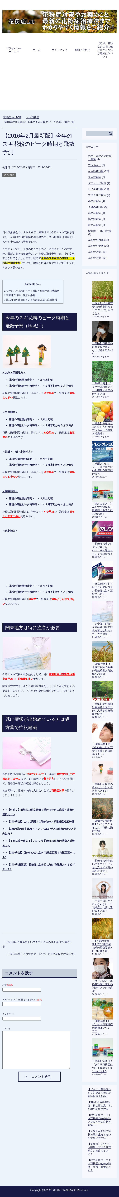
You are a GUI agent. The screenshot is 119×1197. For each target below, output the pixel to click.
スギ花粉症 (9, 175)
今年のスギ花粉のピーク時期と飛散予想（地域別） (33, 290)
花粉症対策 (94, 252)
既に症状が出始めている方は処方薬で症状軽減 (30, 299)
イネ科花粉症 (96, 171)
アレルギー (94, 165)
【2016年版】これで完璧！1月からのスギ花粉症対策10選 (41, 821)
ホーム (37, 49)
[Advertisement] (59, 85)
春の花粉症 (94, 213)
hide (39, 284)
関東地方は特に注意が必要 (19, 295)
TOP (12, 117)
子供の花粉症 (96, 207)
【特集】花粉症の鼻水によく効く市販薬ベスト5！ (102, 787)
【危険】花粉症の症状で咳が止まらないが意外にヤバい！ (105, 50)
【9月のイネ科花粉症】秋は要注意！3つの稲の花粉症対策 (100, 1105)
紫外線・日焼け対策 (99, 231)
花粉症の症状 (96, 246)
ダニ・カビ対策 (97, 183)
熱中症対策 (94, 219)
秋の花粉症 (94, 225)
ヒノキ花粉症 (96, 189)
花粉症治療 (94, 258)
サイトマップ (59, 49)
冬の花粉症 (94, 201)
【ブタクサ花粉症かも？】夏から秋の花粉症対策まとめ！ (99, 1093)
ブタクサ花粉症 (97, 195)
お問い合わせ (82, 49)
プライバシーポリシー (14, 50)
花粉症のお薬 (96, 240)
